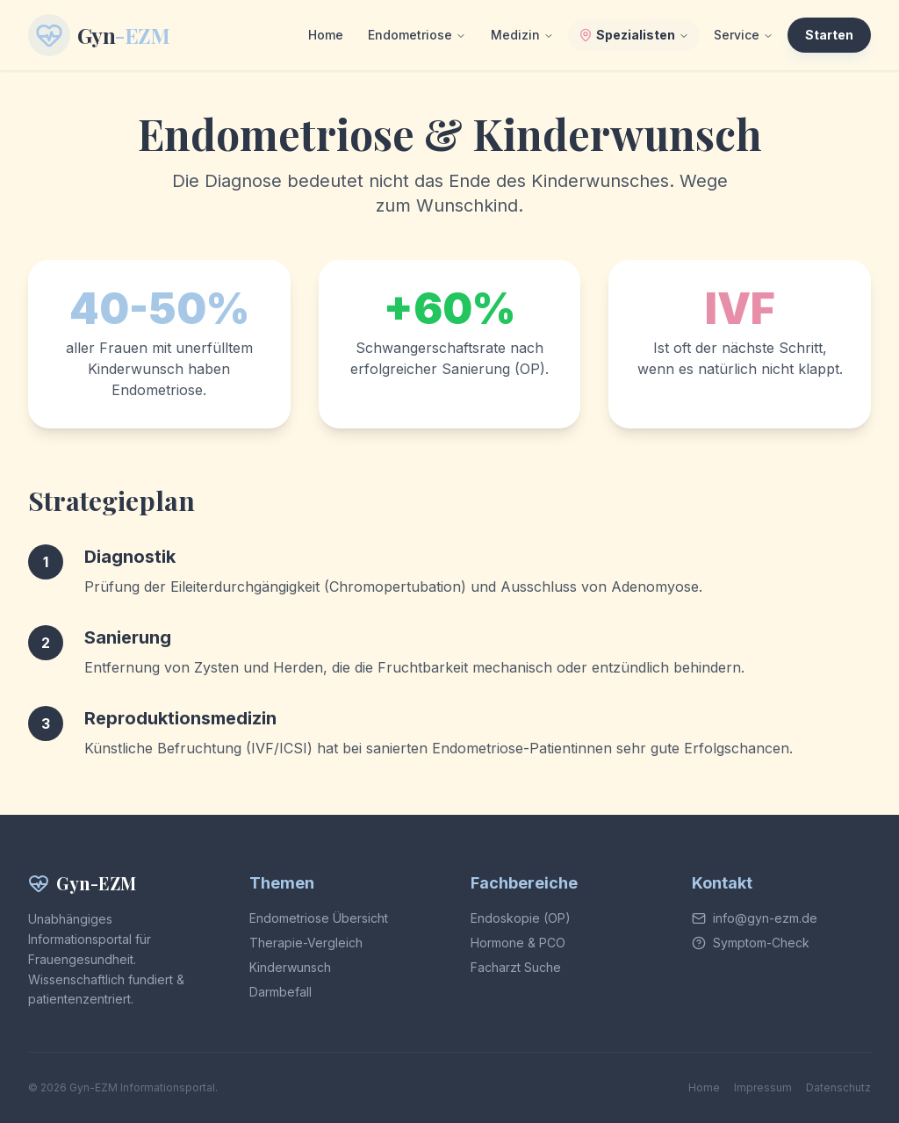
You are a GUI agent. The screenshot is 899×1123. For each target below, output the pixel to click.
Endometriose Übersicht (318, 918)
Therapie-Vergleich (306, 942)
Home (325, 34)
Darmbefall (280, 991)
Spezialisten (634, 34)
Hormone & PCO (518, 942)
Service (743, 34)
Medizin (522, 34)
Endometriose (417, 34)
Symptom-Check (761, 942)
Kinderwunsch (290, 967)
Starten (829, 34)
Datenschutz (838, 1087)
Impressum (763, 1087)
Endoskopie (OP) (521, 918)
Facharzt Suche (516, 967)
